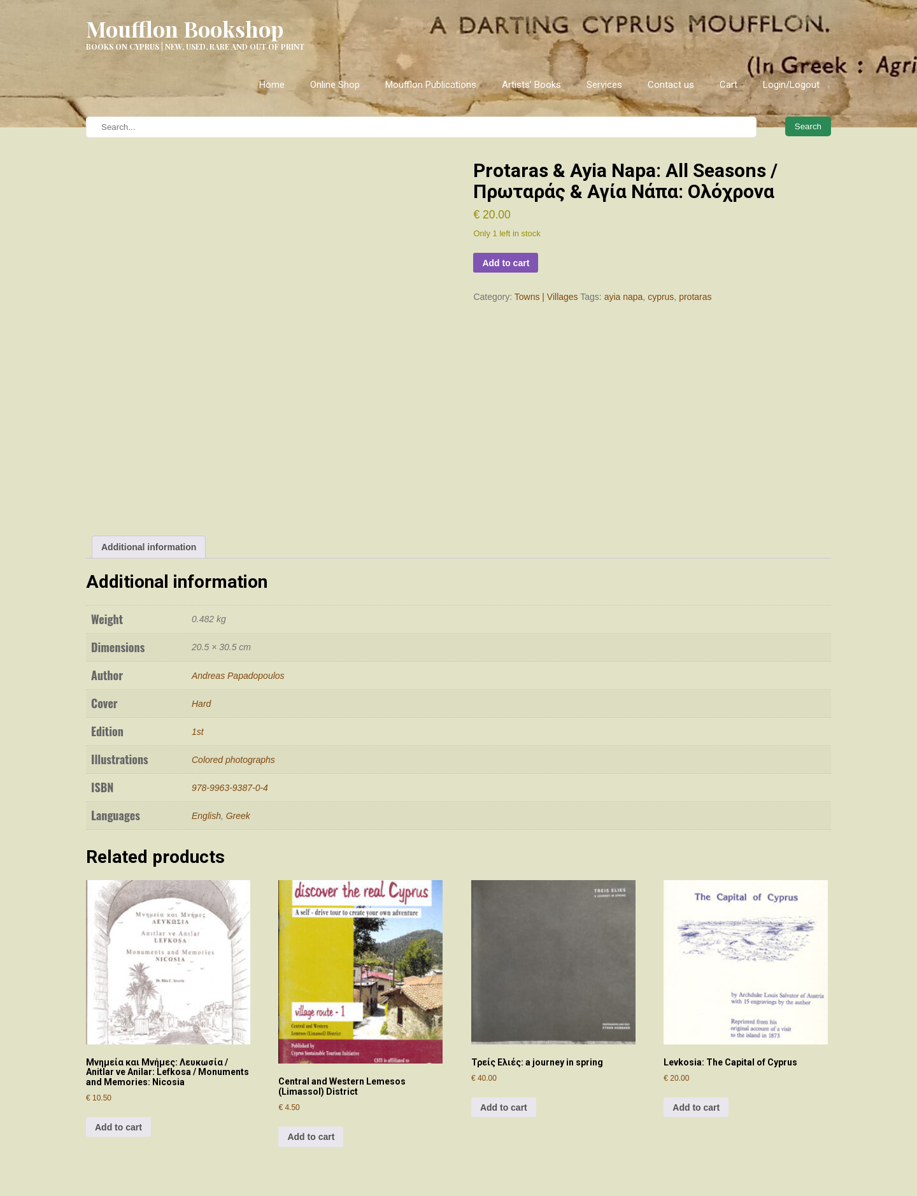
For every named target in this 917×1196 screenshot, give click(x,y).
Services (604, 84)
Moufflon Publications (430, 84)
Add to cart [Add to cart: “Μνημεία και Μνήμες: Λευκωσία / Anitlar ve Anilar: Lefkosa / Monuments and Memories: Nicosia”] (118, 1012)
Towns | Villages (546, 297)
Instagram (336, 1120)
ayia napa (623, 297)
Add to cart (505, 263)
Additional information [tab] (148, 432)
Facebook (334, 1142)
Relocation (107, 1166)
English (206, 701)
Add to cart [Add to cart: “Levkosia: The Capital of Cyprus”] (696, 993)
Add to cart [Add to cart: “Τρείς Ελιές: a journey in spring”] (503, 993)
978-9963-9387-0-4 (230, 673)
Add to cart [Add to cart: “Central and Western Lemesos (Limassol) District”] (310, 1023)
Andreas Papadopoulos (238, 561)
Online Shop (335, 84)
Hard (201, 589)
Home (272, 84)
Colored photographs (233, 645)
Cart (728, 84)
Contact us (671, 84)
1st (198, 617)
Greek (238, 701)
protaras (695, 297)
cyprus (661, 297)
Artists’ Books (531, 84)
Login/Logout (791, 84)
